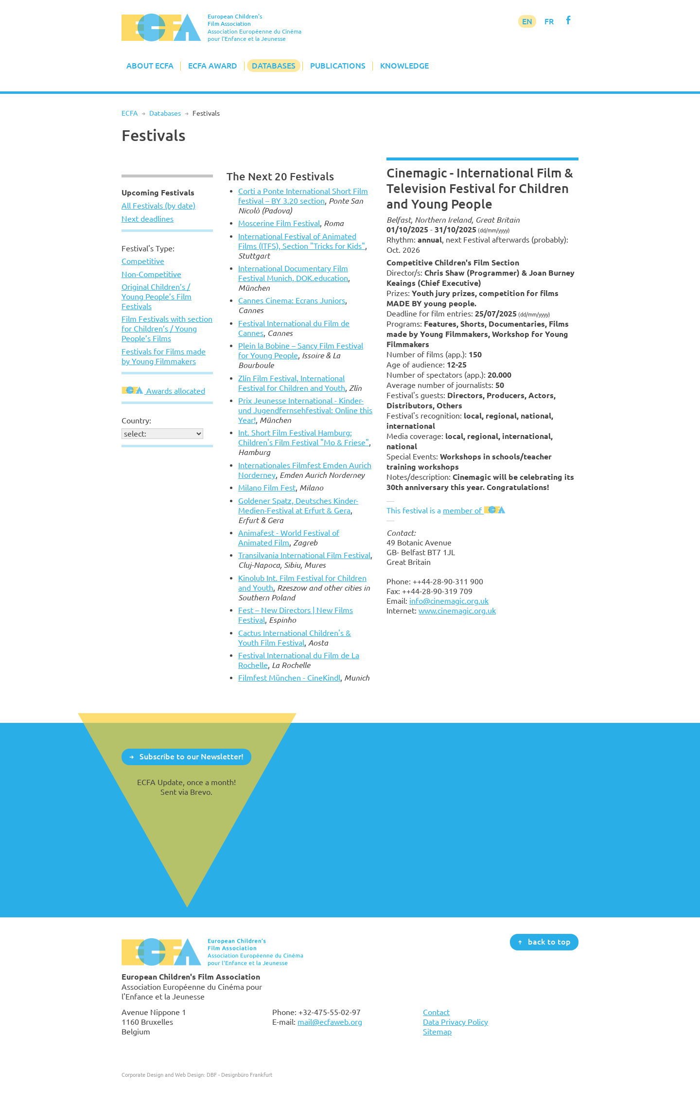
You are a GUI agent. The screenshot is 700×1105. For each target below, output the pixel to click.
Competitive (143, 261)
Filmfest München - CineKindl (289, 677)
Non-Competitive (151, 274)
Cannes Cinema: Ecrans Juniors (291, 300)
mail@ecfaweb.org (330, 1021)
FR (549, 21)
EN (527, 21)
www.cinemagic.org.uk (457, 610)
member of (475, 510)
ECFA (130, 113)
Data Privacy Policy (455, 1021)
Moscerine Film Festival (279, 223)
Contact (436, 1012)
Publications (338, 65)
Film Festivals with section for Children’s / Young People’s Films (167, 329)
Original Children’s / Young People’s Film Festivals (157, 296)
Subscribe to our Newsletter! (192, 756)
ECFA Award (212, 65)
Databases (274, 65)
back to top (549, 942)
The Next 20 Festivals (280, 176)
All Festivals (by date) (158, 205)
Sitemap (437, 1031)
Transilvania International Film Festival (304, 555)
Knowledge (404, 65)
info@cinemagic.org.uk (449, 600)
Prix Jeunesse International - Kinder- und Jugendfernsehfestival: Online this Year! (305, 410)
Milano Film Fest (267, 487)
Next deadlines (148, 218)
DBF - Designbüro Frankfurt (239, 1074)
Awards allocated (163, 390)
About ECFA (150, 65)
